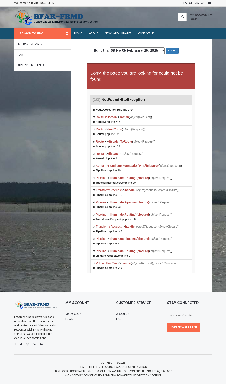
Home (78, 33)
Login (194, 19)
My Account (74, 314)
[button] (195, 15)
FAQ (20, 54)
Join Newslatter (183, 327)
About (93, 33)
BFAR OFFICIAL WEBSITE (197, 3)
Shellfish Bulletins (31, 65)
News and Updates (118, 33)
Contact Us (146, 33)
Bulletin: (101, 51)
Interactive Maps (43, 44)
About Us (122, 314)
